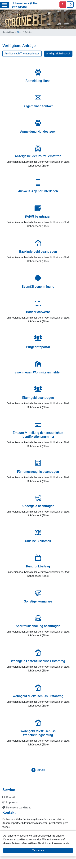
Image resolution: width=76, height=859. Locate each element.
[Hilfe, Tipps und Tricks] (70, 4)
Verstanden (38, 850)
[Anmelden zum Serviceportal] (62, 4)
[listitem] (38, 797)
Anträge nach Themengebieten (22, 53)
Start (19, 32)
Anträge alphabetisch (58, 53)
